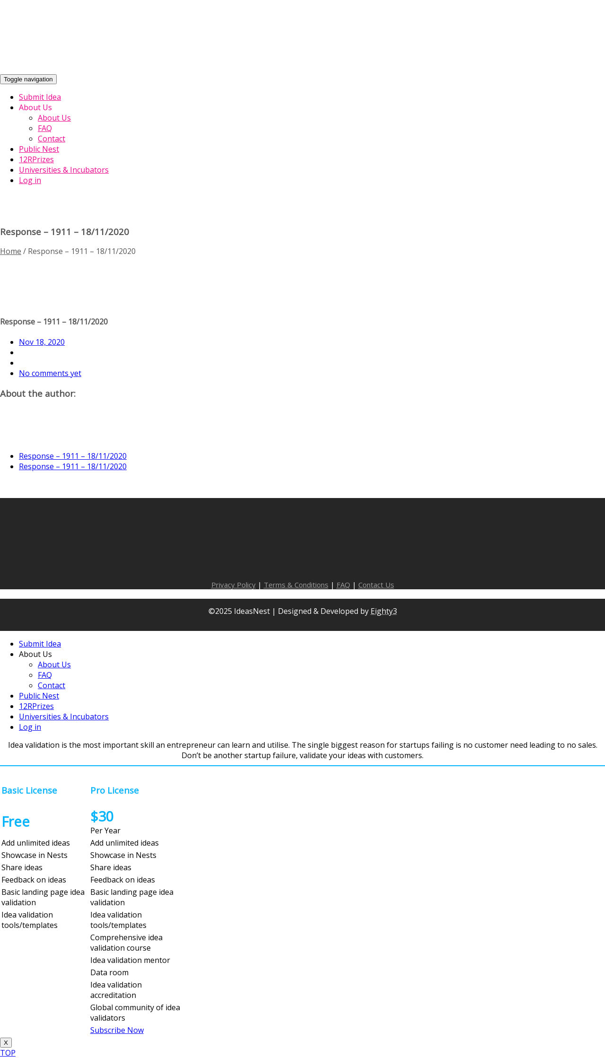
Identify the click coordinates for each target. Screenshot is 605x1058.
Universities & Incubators (64, 716)
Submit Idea (40, 643)
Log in (30, 727)
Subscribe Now (117, 1030)
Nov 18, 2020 (42, 342)
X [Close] (6, 1042)
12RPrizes (36, 706)
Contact (51, 685)
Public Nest (39, 696)
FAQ (343, 584)
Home (10, 251)
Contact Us (376, 584)
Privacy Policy (233, 584)
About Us (35, 654)
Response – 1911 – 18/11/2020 (73, 456)
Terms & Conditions (296, 584)
